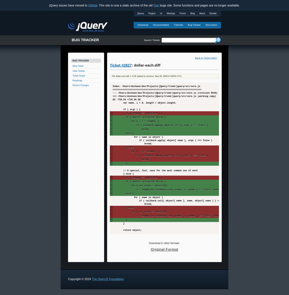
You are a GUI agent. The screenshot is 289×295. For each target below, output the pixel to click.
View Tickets (79, 71)
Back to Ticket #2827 (206, 58)
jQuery (140, 13)
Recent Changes (81, 85)
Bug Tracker (194, 25)
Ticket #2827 (121, 65)
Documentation (161, 25)
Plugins (152, 13)
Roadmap (77, 80)
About (202, 13)
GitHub (92, 5)
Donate (213, 13)
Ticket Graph (79, 75)
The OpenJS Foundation (108, 279)
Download (142, 25)
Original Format (164, 249)
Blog (192, 13)
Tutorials (178, 25)
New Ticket (78, 66)
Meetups (171, 13)
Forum (183, 13)
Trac (156, 5)
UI (161, 13)
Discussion (211, 25)
